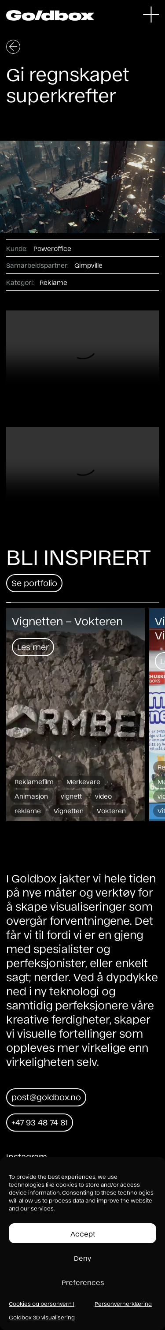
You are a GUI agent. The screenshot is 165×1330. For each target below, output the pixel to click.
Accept (82, 1233)
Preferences (83, 1282)
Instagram (26, 1156)
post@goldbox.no (46, 1097)
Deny (82, 1258)
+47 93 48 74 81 (39, 1122)
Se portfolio (34, 582)
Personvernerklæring (123, 1303)
